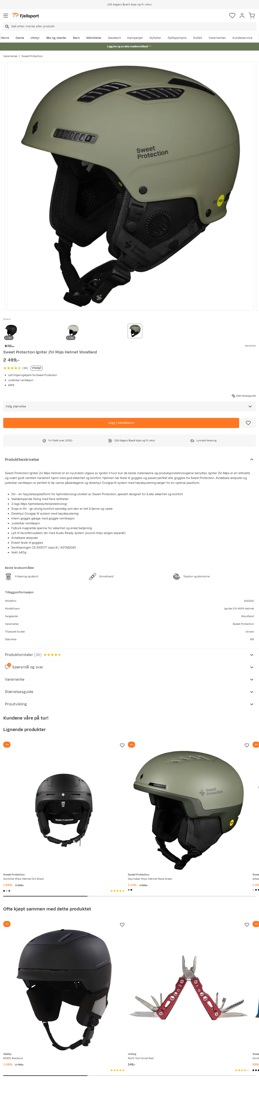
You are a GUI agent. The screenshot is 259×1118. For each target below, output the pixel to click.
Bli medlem (241, 1022)
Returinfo (11, 1070)
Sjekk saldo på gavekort (21, 1063)
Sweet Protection (32, 56)
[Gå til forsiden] (25, 16)
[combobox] (129, 26)
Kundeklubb (117, 1063)
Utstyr (35, 38)
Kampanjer (135, 38)
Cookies (151, 1111)
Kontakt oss (12, 1089)
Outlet (197, 38)
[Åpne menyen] (6, 15)
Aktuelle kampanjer (70, 1057)
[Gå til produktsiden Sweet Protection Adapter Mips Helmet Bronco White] (208, 789)
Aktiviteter (94, 38)
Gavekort (114, 38)
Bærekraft (116, 1083)
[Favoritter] (232, 15)
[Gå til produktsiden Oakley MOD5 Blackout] (43, 926)
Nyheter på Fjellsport (71, 1063)
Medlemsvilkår (119, 1070)
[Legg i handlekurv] (121, 423)
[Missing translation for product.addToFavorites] (248, 423)
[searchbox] (133, 26)
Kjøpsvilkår (136, 1111)
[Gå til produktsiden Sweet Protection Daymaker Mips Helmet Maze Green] (125, 789)
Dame (20, 38)
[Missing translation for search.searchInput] (7, 26)
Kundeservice (242, 38)
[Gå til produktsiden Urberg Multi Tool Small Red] (125, 926)
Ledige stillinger (120, 1076)
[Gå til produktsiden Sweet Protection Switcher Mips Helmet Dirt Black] (43, 789)
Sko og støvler (56, 38)
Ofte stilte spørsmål (18, 1057)
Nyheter (155, 38)
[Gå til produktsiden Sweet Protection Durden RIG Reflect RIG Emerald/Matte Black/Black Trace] (208, 926)
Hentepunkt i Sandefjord (21, 1083)
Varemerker (217, 38)
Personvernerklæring (114, 1111)
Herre (5, 38)
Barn (76, 38)
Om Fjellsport (118, 1057)
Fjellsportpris (177, 38)
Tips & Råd (11, 1076)
